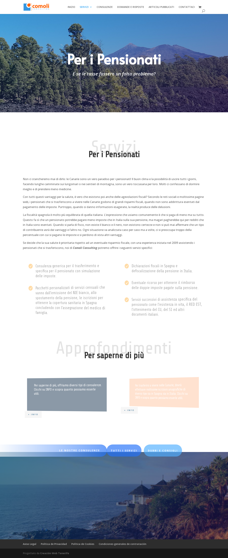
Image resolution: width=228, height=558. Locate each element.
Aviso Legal (29, 544)
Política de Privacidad (54, 544)
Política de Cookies (82, 544)
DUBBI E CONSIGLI (130, 450)
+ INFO (42, 414)
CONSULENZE (105, 7)
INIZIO (71, 7)
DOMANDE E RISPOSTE (130, 7)
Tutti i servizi (128, 112)
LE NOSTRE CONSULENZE (73, 450)
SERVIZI (84, 7)
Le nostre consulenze (81, 112)
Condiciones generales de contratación (122, 544)
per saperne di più (169, 114)
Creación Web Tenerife (54, 553)
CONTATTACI (187, 7)
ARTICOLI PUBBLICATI (161, 7)
